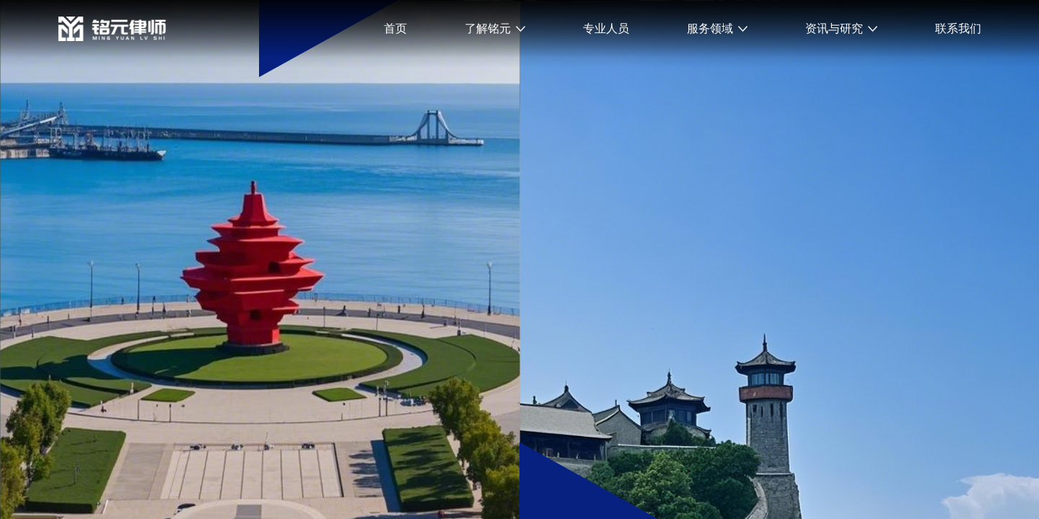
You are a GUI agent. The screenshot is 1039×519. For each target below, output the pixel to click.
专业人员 (606, 28)
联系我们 (958, 28)
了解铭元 (488, 28)
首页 (395, 28)
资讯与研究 (834, 28)
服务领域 (710, 28)
